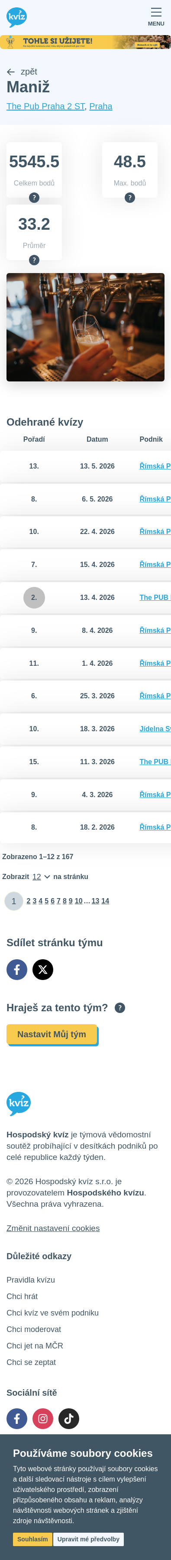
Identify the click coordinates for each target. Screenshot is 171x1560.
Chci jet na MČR (34, 1346)
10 (79, 901)
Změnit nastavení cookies (53, 1228)
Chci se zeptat (31, 1362)
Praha (100, 106)
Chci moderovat (33, 1329)
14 (105, 901)
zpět (21, 71)
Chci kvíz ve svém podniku (52, 1313)
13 (96, 901)
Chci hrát (22, 1296)
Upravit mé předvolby (88, 1539)
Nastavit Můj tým (51, 1034)
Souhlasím (32, 1539)
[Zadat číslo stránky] (14, 901)
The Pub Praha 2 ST (45, 106)
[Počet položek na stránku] (45, 876)
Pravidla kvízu (30, 1280)
